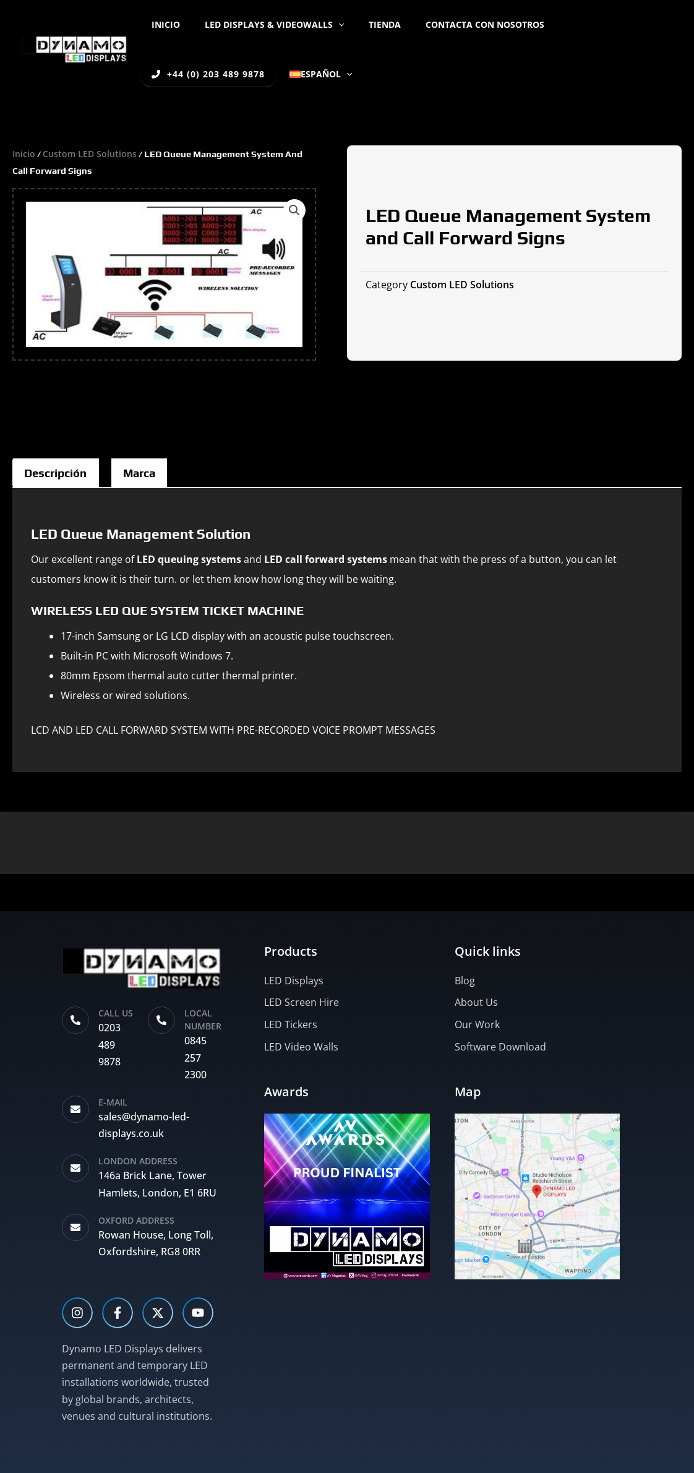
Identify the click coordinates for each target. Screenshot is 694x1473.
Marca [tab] (156, 474)
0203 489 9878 (109, 1044)
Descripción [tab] (61, 474)
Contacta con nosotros (459, 24)
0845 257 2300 (195, 1057)
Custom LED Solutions (93, 153)
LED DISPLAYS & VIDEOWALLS (263, 24)
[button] (327, 24)
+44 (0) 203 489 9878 (597, 24)
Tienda (366, 24)
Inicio (162, 24)
